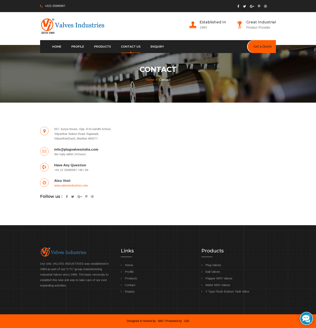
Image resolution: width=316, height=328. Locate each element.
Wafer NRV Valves (217, 285)
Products (102, 46)
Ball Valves (212, 271)
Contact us (130, 46)
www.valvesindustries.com (71, 185)
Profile (77, 46)
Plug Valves (213, 265)
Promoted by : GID (177, 321)
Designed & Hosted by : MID (145, 321)
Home (56, 46)
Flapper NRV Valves (218, 278)
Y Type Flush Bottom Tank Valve (227, 291)
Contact (130, 285)
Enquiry (157, 46)
